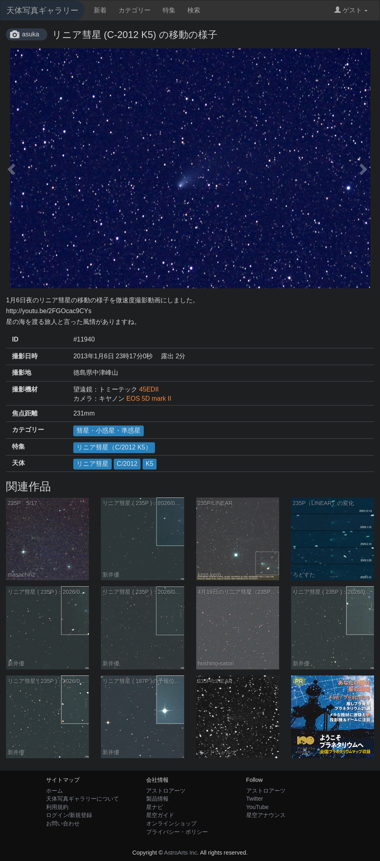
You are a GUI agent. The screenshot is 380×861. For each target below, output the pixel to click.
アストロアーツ (165, 790)
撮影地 (21, 372)
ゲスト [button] (351, 10)
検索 (193, 10)
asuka (30, 34)
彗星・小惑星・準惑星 (108, 430)
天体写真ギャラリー (42, 10)
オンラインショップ (171, 823)
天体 (18, 462)
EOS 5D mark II (149, 398)
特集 (169, 10)
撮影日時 (25, 356)
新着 (100, 10)
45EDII (149, 389)
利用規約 (57, 807)
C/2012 (127, 463)
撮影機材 (25, 389)
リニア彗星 (92, 463)
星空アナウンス (266, 815)
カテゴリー (135, 10)
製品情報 (157, 798)
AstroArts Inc (180, 852)
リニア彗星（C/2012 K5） (114, 447)
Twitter (254, 798)
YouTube (257, 807)
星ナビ (154, 807)
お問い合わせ (63, 823)
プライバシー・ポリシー (177, 832)
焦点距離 (25, 413)
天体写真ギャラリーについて (82, 798)
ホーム (54, 790)
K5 (150, 463)
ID (15, 339)
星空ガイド (160, 815)
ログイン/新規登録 (69, 815)
